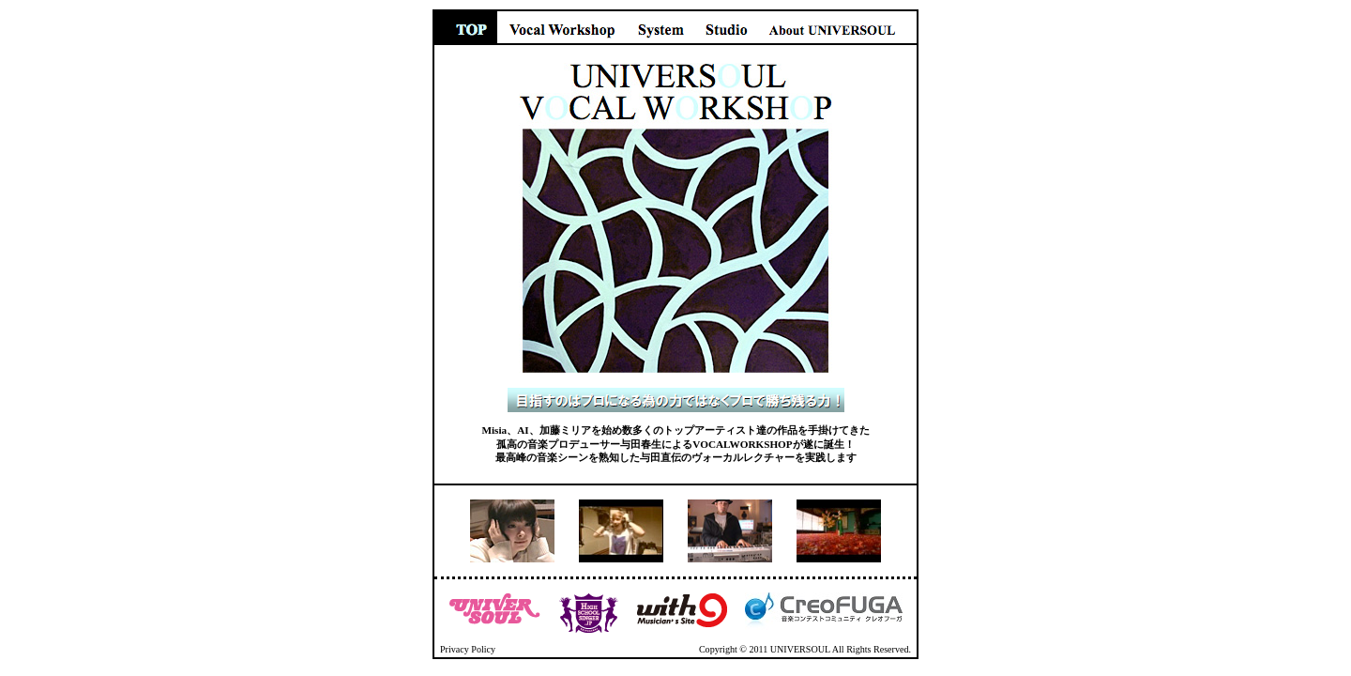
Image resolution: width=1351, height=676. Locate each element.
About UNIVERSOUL (838, 27)
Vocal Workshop (562, 27)
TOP (465, 27)
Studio (726, 27)
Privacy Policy (467, 649)
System (661, 27)
